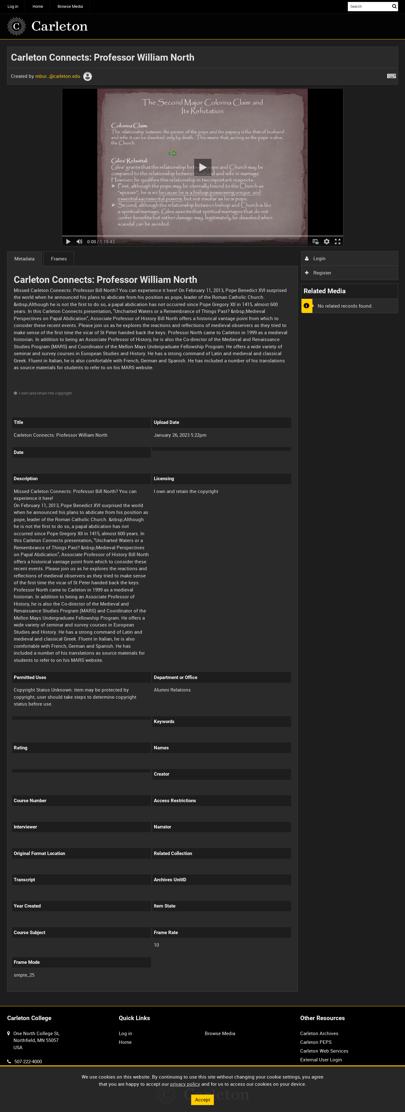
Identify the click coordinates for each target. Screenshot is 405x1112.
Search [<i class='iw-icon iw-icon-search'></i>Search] (394, 6)
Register (318, 272)
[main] (202, 523)
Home (38, 6)
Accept (202, 1099)
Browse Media (70, 6)
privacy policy (185, 1084)
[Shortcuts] (391, 74)
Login (315, 258)
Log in (13, 6)
